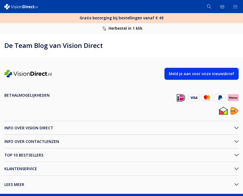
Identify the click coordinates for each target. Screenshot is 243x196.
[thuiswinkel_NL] (223, 111)
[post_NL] (234, 111)
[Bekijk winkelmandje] (222, 6)
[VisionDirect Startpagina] (24, 6)
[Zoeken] (209, 6)
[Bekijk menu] (235, 6)
